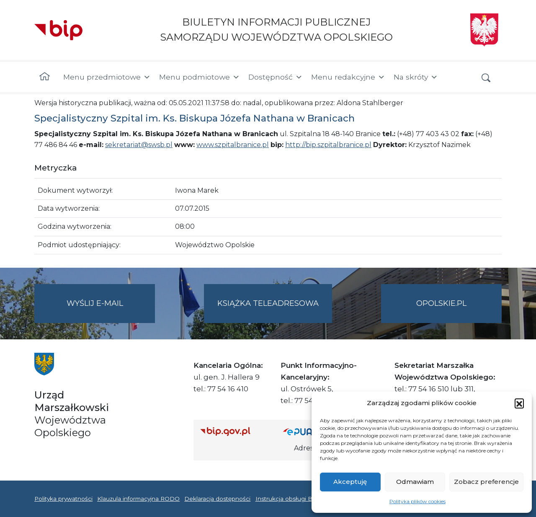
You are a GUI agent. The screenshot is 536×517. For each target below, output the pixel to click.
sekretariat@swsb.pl (139, 145)
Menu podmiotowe (199, 77)
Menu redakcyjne (348, 77)
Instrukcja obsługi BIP (287, 498)
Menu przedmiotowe (107, 77)
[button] (519, 403)
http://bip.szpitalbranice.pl (328, 145)
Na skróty (416, 77)
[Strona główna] (44, 77)
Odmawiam (415, 482)
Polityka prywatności (63, 498)
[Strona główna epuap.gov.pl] (310, 431)
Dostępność (275, 77)
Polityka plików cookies (417, 501)
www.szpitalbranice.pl (232, 145)
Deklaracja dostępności (217, 498)
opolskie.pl (441, 303)
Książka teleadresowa (268, 303)
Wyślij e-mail (111, 310)
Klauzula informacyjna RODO (138, 498)
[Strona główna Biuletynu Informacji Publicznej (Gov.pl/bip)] (234, 431)
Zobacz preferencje (486, 482)
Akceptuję (350, 482)
